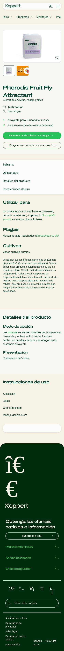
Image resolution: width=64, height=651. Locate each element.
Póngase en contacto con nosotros (32, 145)
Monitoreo (42, 17)
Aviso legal (11, 631)
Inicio (6, 17)
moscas (12, 332)
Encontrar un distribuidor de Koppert (32, 135)
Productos (22, 17)
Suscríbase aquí (39, 536)
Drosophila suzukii (47, 235)
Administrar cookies (16, 618)
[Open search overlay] (51, 6)
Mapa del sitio (12, 644)
